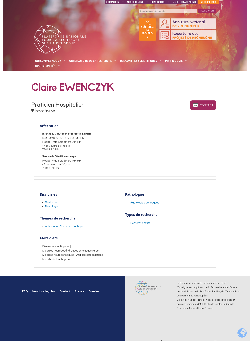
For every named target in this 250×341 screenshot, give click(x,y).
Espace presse (188, 2)
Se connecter (208, 2)
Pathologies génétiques (144, 202)
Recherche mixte (140, 223)
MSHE (175, 2)
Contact (207, 105)
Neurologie (51, 206)
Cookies (93, 291)
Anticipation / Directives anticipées (66, 226)
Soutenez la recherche (147, 31)
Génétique (51, 202)
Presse (79, 291)
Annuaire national (193, 24)
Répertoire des (193, 36)
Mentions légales (43, 291)
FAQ (25, 291)
